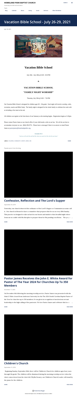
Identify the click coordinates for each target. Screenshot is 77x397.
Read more (70, 222)
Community (17, 141)
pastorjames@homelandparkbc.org (20, 128)
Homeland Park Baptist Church (20, 2)
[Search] (65, 3)
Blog (5, 10)
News (27, 141)
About (21, 10)
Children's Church (16, 363)
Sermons (45, 10)
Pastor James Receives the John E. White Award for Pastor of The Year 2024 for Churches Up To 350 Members (38, 282)
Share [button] (69, 141)
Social (36, 10)
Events (23, 141)
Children (11, 141)
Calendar (13, 10)
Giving (29, 10)
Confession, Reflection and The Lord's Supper (34, 200)
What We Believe (56, 10)
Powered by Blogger (38, 390)
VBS (30, 141)
